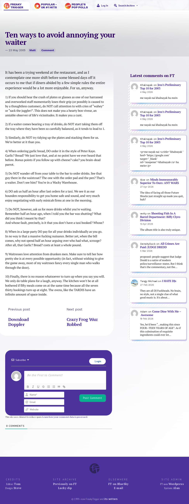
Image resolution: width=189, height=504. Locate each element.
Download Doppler (18, 322)
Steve (18, 488)
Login (97, 361)
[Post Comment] (92, 398)
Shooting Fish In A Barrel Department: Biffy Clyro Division (160, 216)
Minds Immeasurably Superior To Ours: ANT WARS (159, 181)
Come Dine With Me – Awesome (160, 313)
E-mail (118, 488)
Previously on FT (65, 484)
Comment (47, 50)
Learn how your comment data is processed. (65, 417)
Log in (104, 5)
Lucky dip (65, 488)
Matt (32, 50)
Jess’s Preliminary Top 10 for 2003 (160, 86)
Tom (17, 484)
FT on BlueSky (118, 484)
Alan (176, 488)
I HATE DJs (169, 281)
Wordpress (176, 484)
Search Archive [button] (128, 5)
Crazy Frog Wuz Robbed (82, 322)
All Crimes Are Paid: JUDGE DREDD (159, 245)
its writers (111, 499)
